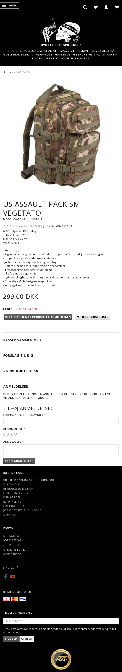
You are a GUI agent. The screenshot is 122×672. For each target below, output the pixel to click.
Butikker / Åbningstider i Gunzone (29, 480)
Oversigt (10, 514)
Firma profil (12, 497)
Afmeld (26, 638)
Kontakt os (12, 484)
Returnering (12, 501)
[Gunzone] (61, 29)
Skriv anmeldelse (59, 226)
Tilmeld (11, 638)
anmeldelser (31, 226)
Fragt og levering (16, 493)
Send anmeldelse (19, 461)
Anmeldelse (12, 441)
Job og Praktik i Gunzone (22, 510)
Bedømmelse (13, 429)
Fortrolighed (13, 505)
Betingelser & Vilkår (18, 488)
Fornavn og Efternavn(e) (23, 415)
